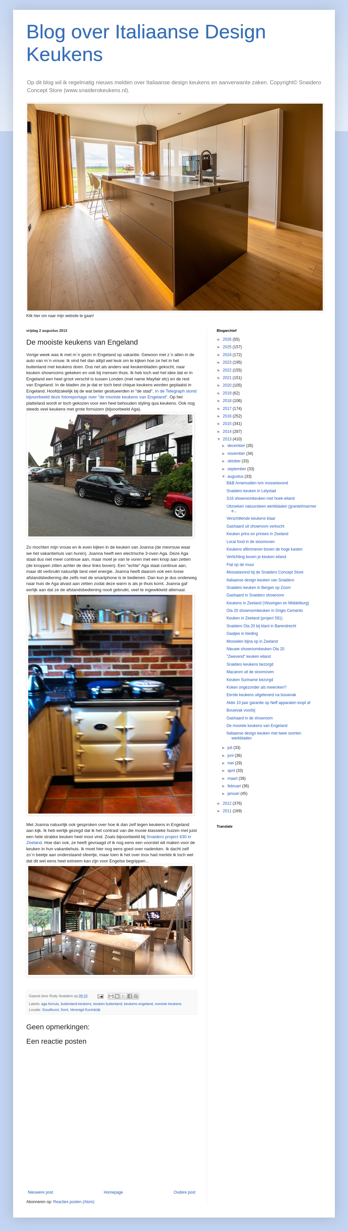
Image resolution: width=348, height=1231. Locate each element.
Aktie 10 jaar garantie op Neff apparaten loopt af (268, 702)
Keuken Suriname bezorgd (250, 679)
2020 (228, 385)
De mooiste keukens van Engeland (257, 725)
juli (230, 747)
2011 (228, 811)
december (237, 445)
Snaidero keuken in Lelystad (251, 491)
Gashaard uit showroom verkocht (255, 526)
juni (231, 755)
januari (234, 793)
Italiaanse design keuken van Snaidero (260, 580)
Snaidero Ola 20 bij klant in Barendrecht (261, 626)
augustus (236, 476)
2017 (228, 408)
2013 (228, 439)
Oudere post (184, 1192)
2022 (228, 370)
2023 (228, 362)
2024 (228, 355)
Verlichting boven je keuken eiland (256, 557)
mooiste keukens (168, 1004)
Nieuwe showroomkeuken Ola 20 (255, 649)
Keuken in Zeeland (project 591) (255, 618)
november (237, 453)
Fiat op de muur (240, 564)
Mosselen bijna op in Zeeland (252, 641)
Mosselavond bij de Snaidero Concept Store (265, 572)
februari (235, 786)
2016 (228, 416)
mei (231, 763)
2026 (228, 339)
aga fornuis (50, 1004)
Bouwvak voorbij (241, 710)
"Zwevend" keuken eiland (249, 656)
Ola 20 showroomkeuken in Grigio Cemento (265, 610)
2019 (228, 393)
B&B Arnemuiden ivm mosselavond (257, 483)
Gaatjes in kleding (242, 633)
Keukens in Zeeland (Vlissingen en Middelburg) (268, 603)
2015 (228, 423)
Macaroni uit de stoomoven (250, 672)
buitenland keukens (76, 1004)
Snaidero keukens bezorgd (250, 664)
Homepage (113, 1192)
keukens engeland (138, 1004)
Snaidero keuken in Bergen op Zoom (259, 587)
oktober (235, 461)
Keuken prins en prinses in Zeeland (257, 534)
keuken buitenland (107, 1004)
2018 (228, 400)
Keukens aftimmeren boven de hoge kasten (264, 549)
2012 (228, 803)
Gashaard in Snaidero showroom (255, 595)
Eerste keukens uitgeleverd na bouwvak (261, 695)
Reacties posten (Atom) (73, 1202)
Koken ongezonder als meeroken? (257, 687)
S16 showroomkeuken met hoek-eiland (260, 498)
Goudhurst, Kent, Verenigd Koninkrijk (71, 1010)
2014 (228, 431)
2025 (228, 347)
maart (233, 778)
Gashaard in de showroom (250, 718)
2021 (228, 377)
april (232, 770)
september (237, 469)
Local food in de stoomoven (251, 541)
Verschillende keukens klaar (251, 518)
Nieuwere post (40, 1192)
